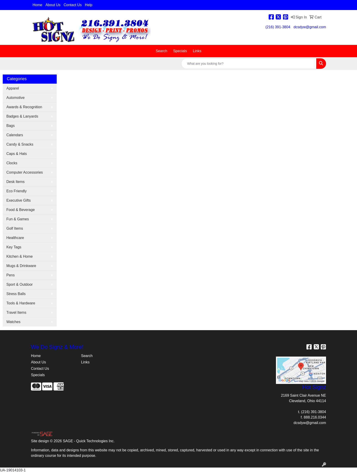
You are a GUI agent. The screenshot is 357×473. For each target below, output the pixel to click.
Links (197, 51)
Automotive (15, 98)
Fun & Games (17, 219)
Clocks (11, 163)
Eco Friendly (16, 191)
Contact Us (73, 5)
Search (161, 51)
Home (37, 5)
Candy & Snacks (19, 144)
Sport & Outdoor (19, 284)
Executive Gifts (18, 200)
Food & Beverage (20, 210)
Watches (13, 322)
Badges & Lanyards (22, 116)
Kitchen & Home (19, 256)
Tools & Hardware (20, 303)
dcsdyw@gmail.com (310, 27)
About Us (53, 5)
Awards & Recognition (24, 107)
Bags (10, 126)
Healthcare (15, 238)
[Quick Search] (248, 63)
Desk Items (15, 182)
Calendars (14, 135)
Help (88, 5)
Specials (180, 51)
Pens (10, 275)
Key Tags (13, 247)
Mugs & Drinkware (21, 266)
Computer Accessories (24, 172)
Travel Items (16, 312)
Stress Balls (16, 294)
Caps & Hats (16, 154)
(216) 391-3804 (277, 27)
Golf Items (14, 228)
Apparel (12, 88)
